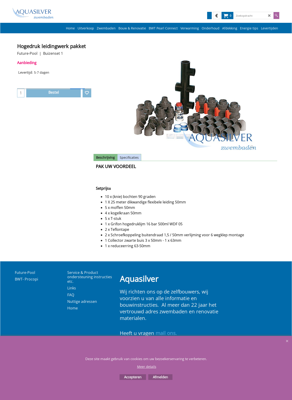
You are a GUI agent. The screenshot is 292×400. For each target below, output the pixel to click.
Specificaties (129, 157)
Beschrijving (105, 157)
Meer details (146, 366)
